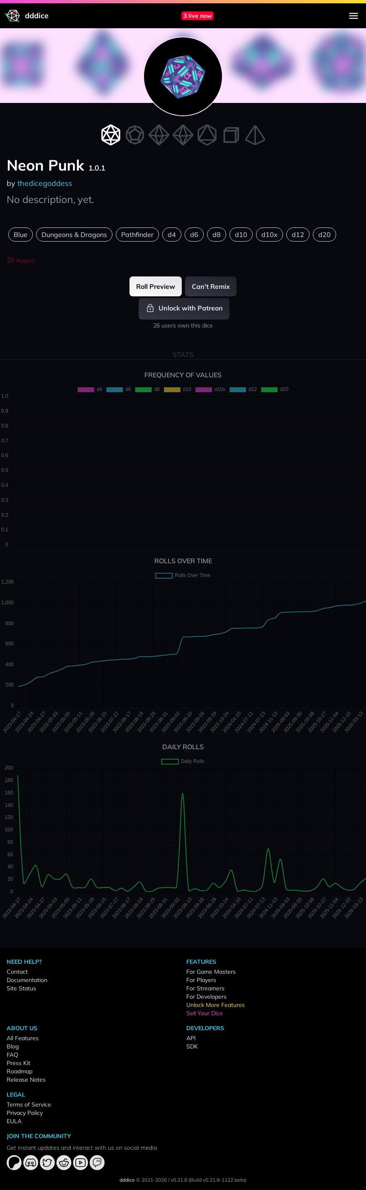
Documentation (27, 980)
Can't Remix (211, 286)
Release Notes (26, 1079)
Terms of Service (29, 1104)
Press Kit (18, 1063)
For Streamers (205, 988)
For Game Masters (211, 971)
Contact (17, 971)
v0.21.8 (179, 1180)
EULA (14, 1121)
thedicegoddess (44, 183)
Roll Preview (155, 286)
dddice (127, 1180)
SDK (192, 1046)
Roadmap (19, 1071)
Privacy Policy (25, 1113)
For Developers (206, 996)
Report (21, 261)
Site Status (21, 988)
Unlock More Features (215, 1005)
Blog (13, 1046)
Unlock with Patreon (184, 308)
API (191, 1038)
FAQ (12, 1054)
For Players (201, 980)
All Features (23, 1038)
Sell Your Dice (204, 1013)
